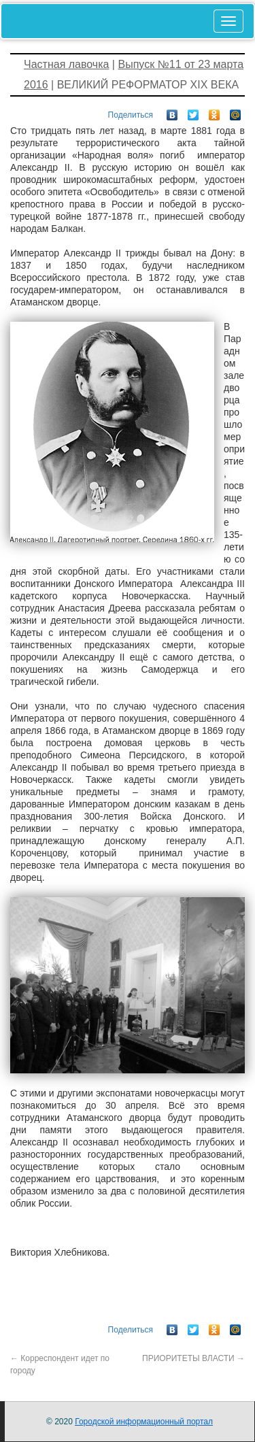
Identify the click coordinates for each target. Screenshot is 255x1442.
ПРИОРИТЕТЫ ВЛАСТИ (193, 1358)
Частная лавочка (66, 64)
